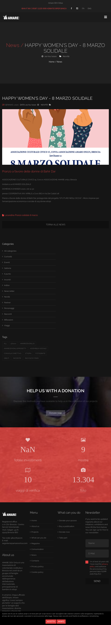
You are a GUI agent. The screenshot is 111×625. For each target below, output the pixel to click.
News (59, 62)
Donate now (55, 413)
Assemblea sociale (38, 348)
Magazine (35, 543)
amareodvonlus (27, 344)
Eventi (7, 262)
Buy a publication (66, 526)
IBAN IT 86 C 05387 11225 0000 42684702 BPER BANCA (44, 9)
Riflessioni (8, 320)
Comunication (37, 549)
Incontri (7, 280)
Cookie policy (37, 572)
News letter (9, 291)
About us (35, 526)
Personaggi (9, 308)
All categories (10, 251)
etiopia (28, 353)
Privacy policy (37, 566)
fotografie (40, 353)
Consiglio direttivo (12, 353)
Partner (7, 302)
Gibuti (6, 358)
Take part (63, 538)
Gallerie (7, 268)
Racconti (8, 314)
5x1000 (13, 344)
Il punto (7, 274)
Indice (7, 285)
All (5, 344)
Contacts (35, 561)
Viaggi (7, 325)
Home (51, 62)
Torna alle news (55, 224)
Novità (7, 297)
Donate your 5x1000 (68, 520)
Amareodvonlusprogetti (15, 348)
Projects (34, 532)
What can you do (38, 538)
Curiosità (8, 257)
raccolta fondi (32, 358)
